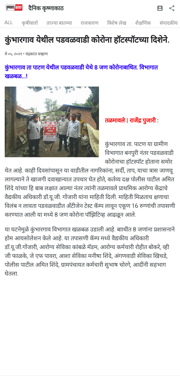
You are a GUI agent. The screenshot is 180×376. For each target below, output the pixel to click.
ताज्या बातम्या (59, 23)
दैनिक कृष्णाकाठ (46, 8)
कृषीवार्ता (30, 23)
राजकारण (89, 23)
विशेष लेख (116, 23)
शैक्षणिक (143, 23)
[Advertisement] (90, 334)
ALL (8, 22)
